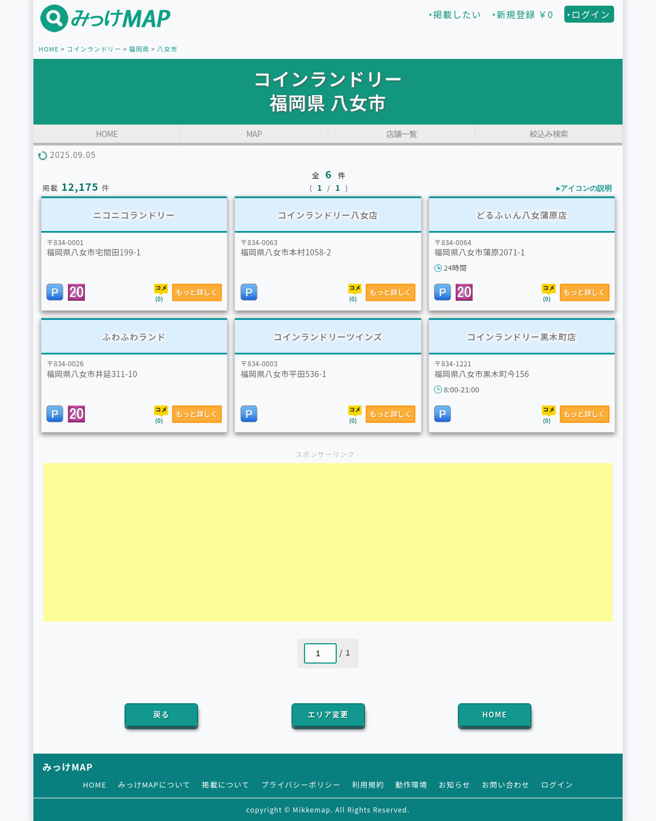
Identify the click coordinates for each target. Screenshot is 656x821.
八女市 (167, 48)
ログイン (557, 784)
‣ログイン (588, 14)
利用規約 (368, 784)
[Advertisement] (328, 542)
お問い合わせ (506, 784)
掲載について (226, 784)
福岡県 (139, 48)
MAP (253, 133)
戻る (161, 714)
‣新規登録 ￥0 (522, 14)
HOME (48, 48)
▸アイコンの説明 (584, 188)
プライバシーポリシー (301, 784)
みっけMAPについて (154, 784)
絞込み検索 (549, 133)
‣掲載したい (455, 14)
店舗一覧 (401, 133)
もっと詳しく (197, 292)
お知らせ (454, 784)
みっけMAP (67, 766)
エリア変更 (327, 714)
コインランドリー (94, 48)
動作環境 (411, 784)
